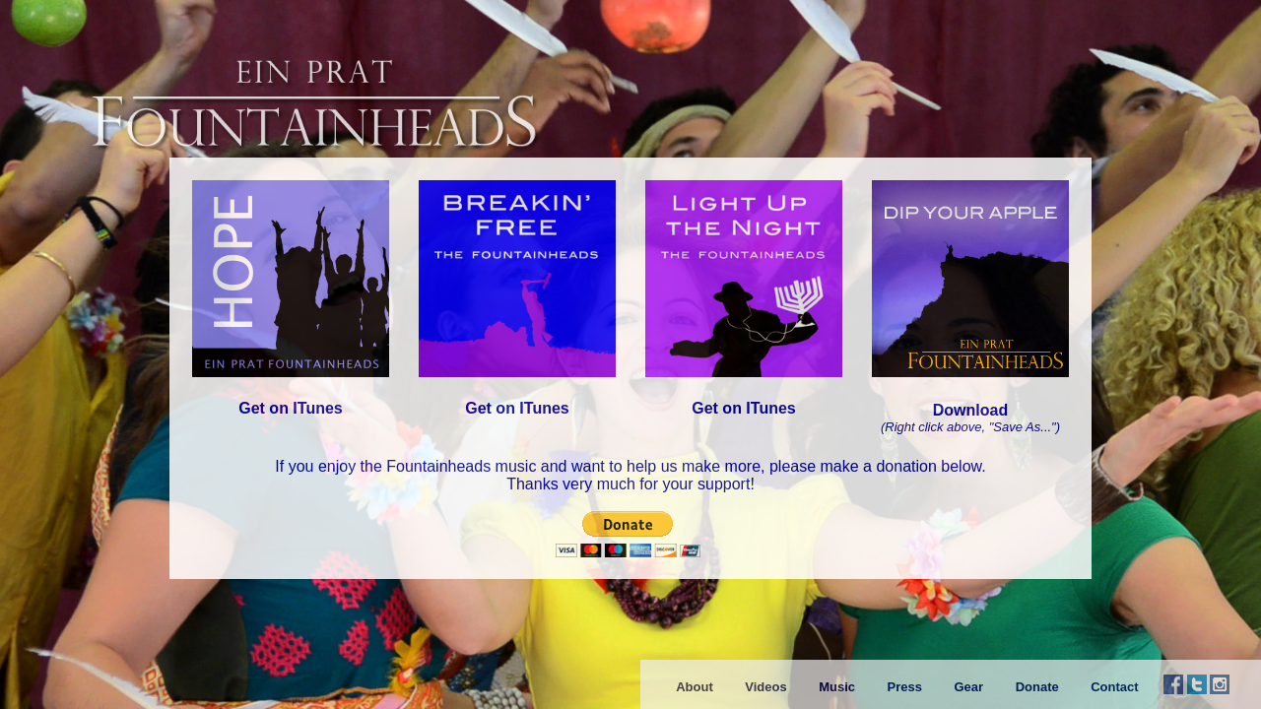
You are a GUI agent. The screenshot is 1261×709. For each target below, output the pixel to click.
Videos (765, 686)
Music (837, 686)
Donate (1037, 686)
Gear (968, 686)
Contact (1114, 686)
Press (905, 686)
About (694, 686)
